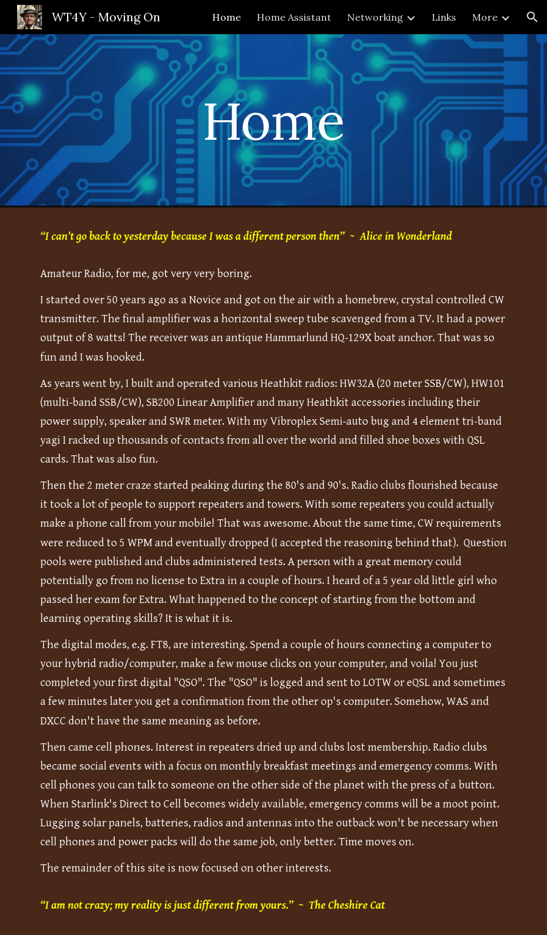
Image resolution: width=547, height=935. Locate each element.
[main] (273, 120)
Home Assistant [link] (294, 17)
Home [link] (226, 17)
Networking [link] (375, 17)
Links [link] (444, 17)
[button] (532, 17)
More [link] (485, 17)
